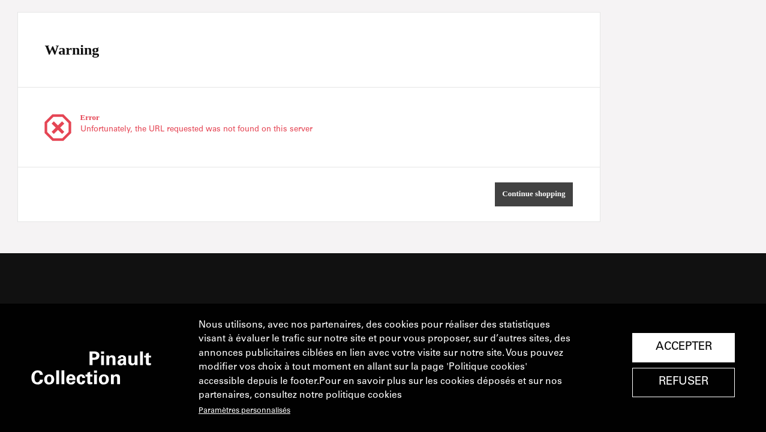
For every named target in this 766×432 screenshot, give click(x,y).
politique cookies (364, 395)
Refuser (683, 382)
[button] (533, 194)
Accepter (684, 347)
